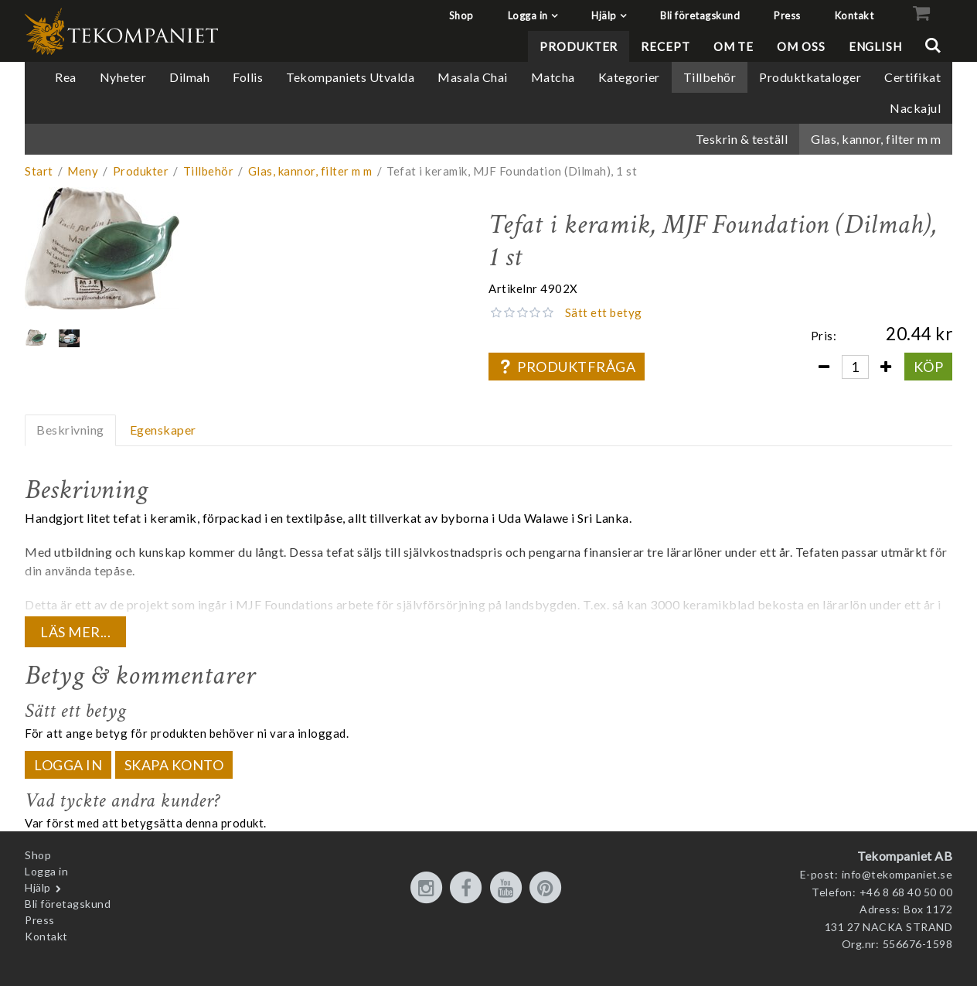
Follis (248, 77)
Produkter (579, 46)
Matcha (553, 77)
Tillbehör (710, 77)
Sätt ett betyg (603, 312)
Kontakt (854, 15)
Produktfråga (566, 366)
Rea (66, 77)
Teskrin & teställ (742, 138)
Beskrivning (70, 429)
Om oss (801, 46)
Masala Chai (472, 77)
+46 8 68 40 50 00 (906, 892)
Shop (461, 15)
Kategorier (629, 77)
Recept (665, 46)
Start (39, 171)
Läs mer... (75, 631)
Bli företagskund (700, 15)
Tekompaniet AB (904, 855)
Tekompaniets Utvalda (350, 77)
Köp (929, 366)
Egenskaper (163, 429)
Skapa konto (174, 764)
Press (787, 15)
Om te (733, 46)
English (875, 46)
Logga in (528, 15)
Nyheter (123, 77)
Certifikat (912, 77)
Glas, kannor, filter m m (876, 138)
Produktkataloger (810, 77)
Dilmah (189, 77)
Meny (82, 171)
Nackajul (915, 108)
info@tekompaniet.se (897, 874)
